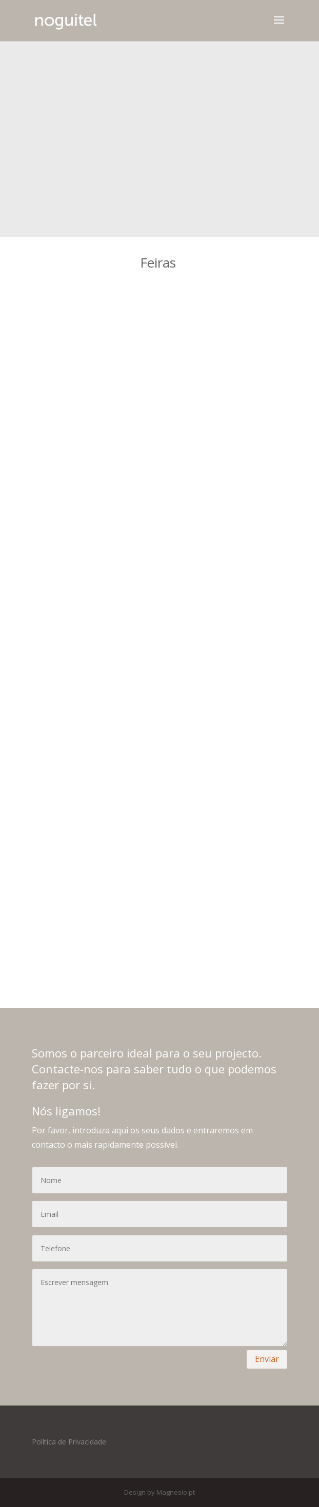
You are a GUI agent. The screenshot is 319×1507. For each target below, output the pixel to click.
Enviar (267, 1359)
